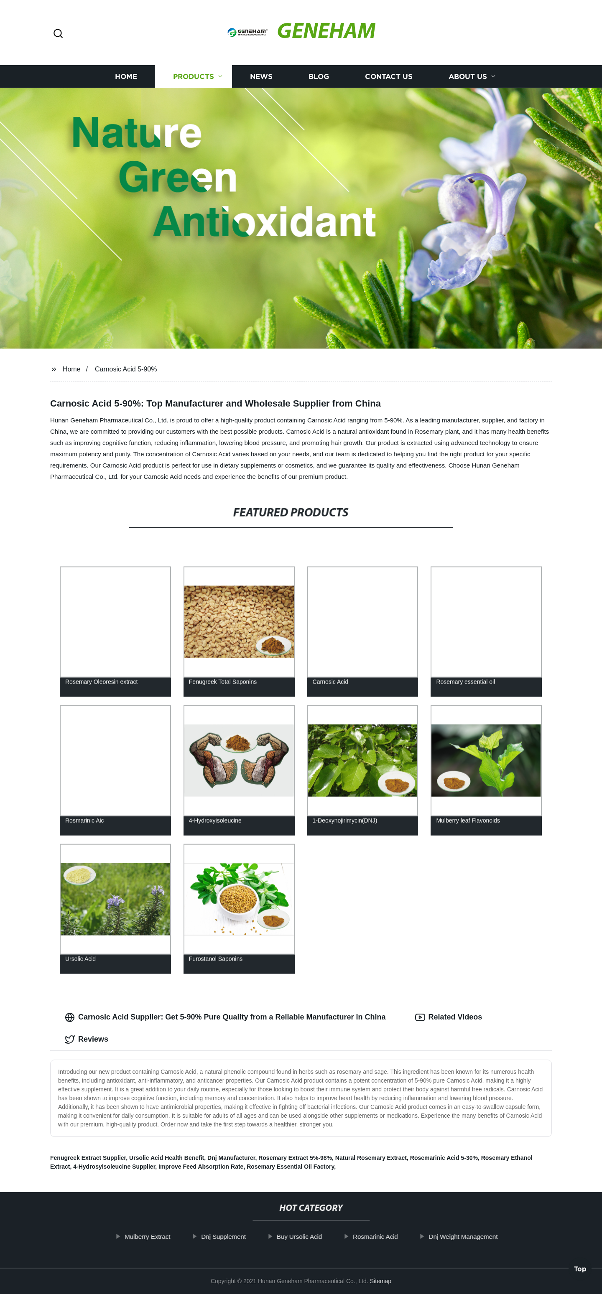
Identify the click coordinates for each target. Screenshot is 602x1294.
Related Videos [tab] (448, 1017)
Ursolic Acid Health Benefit (166, 1157)
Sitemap (380, 1281)
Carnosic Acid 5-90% (126, 369)
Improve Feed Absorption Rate (200, 1166)
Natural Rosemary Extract (371, 1157)
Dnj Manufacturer (231, 1157)
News (261, 76)
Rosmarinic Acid (392, 1236)
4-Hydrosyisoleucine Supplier (114, 1166)
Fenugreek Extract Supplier (88, 1157)
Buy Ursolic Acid (316, 1236)
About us (468, 76)
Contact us (389, 76)
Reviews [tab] (86, 1040)
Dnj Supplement (240, 1236)
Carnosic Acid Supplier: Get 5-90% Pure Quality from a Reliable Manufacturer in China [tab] (225, 1017)
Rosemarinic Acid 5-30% (444, 1157)
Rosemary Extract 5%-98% (295, 1157)
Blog (319, 76)
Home (126, 76)
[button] (58, 34)
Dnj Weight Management (480, 1236)
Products (193, 76)
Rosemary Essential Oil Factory (290, 1166)
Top (580, 1272)
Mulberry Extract (164, 1236)
